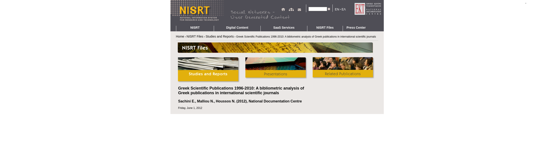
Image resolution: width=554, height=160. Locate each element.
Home (180, 36)
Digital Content (237, 27)
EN (337, 9)
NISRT (195, 27)
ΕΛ (344, 9)
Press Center (356, 27)
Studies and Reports (220, 36)
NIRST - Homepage (197, 13)
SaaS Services (284, 27)
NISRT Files (325, 27)
